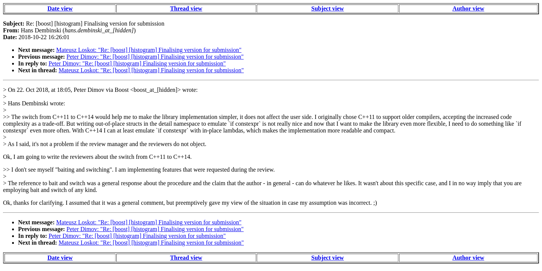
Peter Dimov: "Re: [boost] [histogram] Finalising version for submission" (155, 56)
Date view (60, 8)
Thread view (186, 8)
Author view (468, 8)
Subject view (327, 8)
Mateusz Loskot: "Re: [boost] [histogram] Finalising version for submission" (148, 50)
